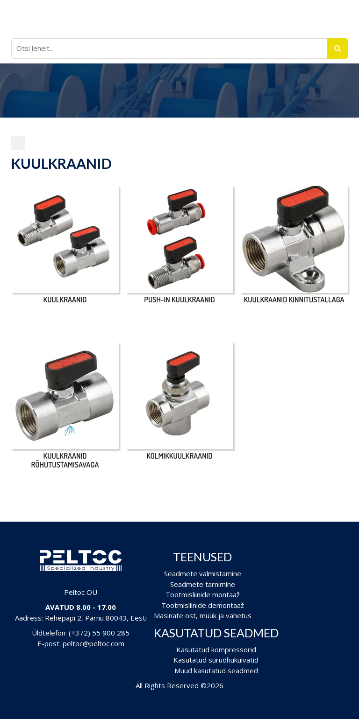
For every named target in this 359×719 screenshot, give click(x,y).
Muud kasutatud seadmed (216, 670)
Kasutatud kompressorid (216, 649)
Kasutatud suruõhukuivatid (215, 659)
